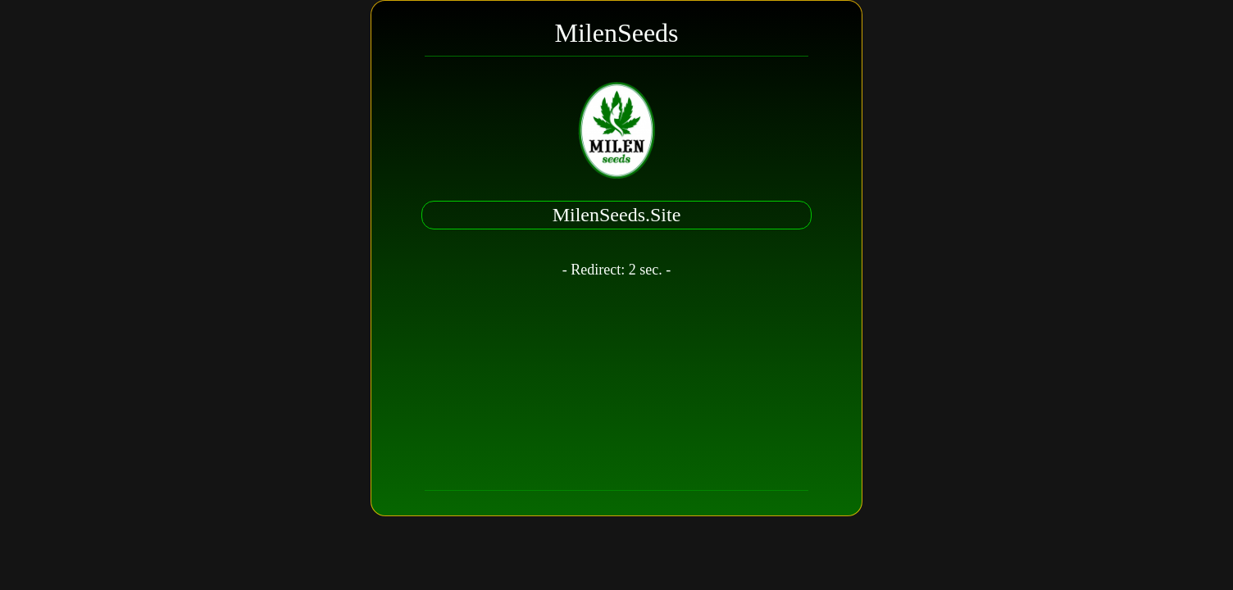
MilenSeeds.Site (617, 214)
